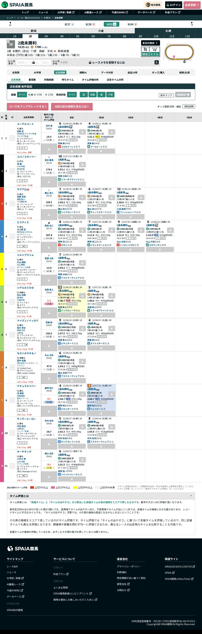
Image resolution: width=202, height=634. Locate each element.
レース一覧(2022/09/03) (28, 17)
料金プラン (173, 12)
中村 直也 (21, 426)
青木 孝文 (21, 327)
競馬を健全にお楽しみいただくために (75, 599)
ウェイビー (95, 409)
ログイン (174, 5)
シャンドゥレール (69, 474)
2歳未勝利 (63, 126)
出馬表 (16, 72)
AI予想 (37, 72)
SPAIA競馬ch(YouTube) (179, 578)
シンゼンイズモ (127, 245)
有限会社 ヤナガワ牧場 (26, 133)
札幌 (168, 30)
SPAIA (170, 572)
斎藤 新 (61, 143)
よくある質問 (60, 587)
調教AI (83, 72)
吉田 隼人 (49, 289)
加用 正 (20, 131)
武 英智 (20, 393)
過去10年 (132, 72)
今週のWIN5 (120, 12)
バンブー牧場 (22, 431)
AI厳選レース (93, 12)
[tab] (16, 79)
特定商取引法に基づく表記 (131, 578)
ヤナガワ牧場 (22, 136)
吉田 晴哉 (21, 396)
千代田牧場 (21, 201)
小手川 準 (21, 458)
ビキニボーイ (67, 343)
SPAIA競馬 (166, 624)
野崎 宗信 (21, 330)
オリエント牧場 (23, 267)
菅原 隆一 (62, 471)
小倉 (101, 30)
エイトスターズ (97, 343)
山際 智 (20, 333)
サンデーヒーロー (26, 419)
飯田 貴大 (21, 199)
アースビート (96, 146)
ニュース (43, 12)
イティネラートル (98, 245)
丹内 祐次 (49, 420)
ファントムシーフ (128, 212)
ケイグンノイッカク (27, 320)
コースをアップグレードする (27, 106)
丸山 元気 (121, 241)
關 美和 (20, 297)
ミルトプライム (25, 255)
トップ (25, 12)
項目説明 (189, 106)
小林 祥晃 (21, 166)
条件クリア (166, 95)
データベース (146, 12)
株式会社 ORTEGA (24, 232)
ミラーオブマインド (70, 179)
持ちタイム (68, 79)
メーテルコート (25, 124)
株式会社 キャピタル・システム (28, 363)
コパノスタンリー (26, 156)
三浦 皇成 (121, 209)
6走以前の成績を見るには (71, 106)
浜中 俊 (49, 125)
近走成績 (60, 72)
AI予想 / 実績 (66, 12)
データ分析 (107, 72)
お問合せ (123, 590)
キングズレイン (68, 441)
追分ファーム (22, 398)
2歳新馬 (91, 126)
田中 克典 (21, 360)
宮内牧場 (21, 169)
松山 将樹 (21, 295)
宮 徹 (19, 164)
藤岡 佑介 (49, 388)
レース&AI (12, 566)
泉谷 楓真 (49, 160)
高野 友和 (21, 196)
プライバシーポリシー (129, 566)
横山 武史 (62, 372)
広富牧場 (21, 300)
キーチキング (24, 451)
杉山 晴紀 (21, 262)
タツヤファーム (23, 234)
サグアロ (22, 189)
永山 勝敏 (21, 264)
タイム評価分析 (90, 79)
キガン (64, 245)
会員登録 (192, 5)
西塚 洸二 (49, 225)
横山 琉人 (49, 193)
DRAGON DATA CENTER (180, 566)
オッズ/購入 (158, 72)
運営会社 (123, 584)
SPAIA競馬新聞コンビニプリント (72, 593)
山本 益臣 (21, 461)
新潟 (33, 30)
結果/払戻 (184, 72)
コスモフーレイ (68, 146)
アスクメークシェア (70, 277)
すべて (72, 94)
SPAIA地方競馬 (15, 610)
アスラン (21, 365)
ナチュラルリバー (26, 386)
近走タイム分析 (115, 79)
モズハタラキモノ (26, 353)
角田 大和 (62, 176)
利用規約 (121, 572)
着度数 (32, 79)
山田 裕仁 (21, 428)
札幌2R (47, 17)
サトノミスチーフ (98, 212)
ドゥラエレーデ (68, 212)
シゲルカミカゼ (25, 287)
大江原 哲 (21, 229)
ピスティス (23, 222)
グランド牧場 (22, 464)
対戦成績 (49, 79)
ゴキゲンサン (155, 245)
